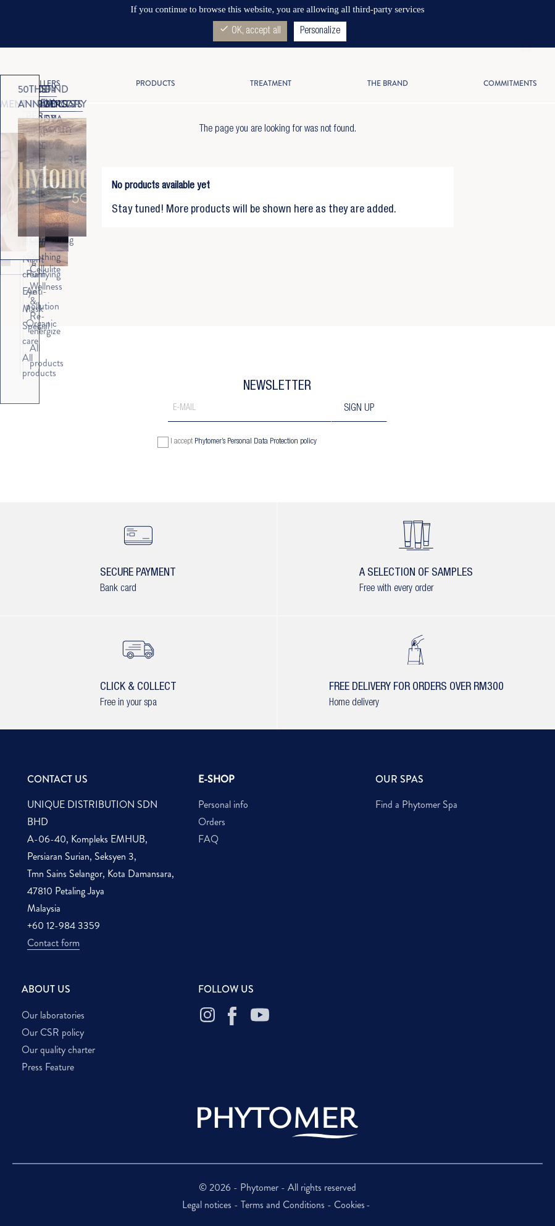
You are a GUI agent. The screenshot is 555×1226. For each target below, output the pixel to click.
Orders (211, 822)
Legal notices (208, 1205)
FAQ (208, 839)
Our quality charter (58, 1050)
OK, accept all (250, 29)
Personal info (223, 804)
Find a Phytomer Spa (416, 804)
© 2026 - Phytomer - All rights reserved (277, 1187)
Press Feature (48, 1067)
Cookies (349, 1205)
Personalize (320, 31)
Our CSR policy (53, 1032)
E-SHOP (216, 779)
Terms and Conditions (284, 1205)
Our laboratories (53, 1015)
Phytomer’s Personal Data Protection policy (255, 442)
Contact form (53, 943)
